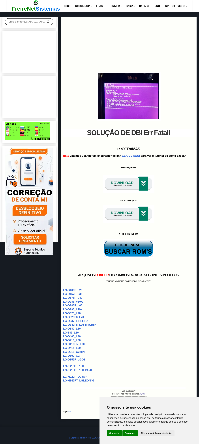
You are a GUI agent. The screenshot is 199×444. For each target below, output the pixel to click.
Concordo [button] (114, 433)
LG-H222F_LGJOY (75, 376)
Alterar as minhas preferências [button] (156, 433)
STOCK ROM (83, 6)
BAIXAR (130, 6)
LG (69, 411)
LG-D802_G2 (71, 355)
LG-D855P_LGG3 (74, 359)
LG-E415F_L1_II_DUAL (78, 370)
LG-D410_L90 (72, 340)
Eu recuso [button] (130, 433)
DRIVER (116, 6)
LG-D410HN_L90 (74, 344)
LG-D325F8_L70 (73, 317)
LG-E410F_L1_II (73, 366)
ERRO (156, 6)
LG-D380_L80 (72, 328)
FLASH (101, 6)
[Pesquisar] (48, 21)
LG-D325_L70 (72, 313)
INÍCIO (67, 6)
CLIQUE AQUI (131, 155)
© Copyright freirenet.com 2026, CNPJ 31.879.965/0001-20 (95, 438)
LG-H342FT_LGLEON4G (78, 380)
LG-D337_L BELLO (75, 321)
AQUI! (142, 394)
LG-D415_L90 (72, 347)
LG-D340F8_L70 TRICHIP (79, 324)
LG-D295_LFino (73, 309)
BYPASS (144, 6)
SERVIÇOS (180, 6)
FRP (166, 6)
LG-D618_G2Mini (74, 351)
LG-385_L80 (71, 332)
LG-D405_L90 (72, 336)
